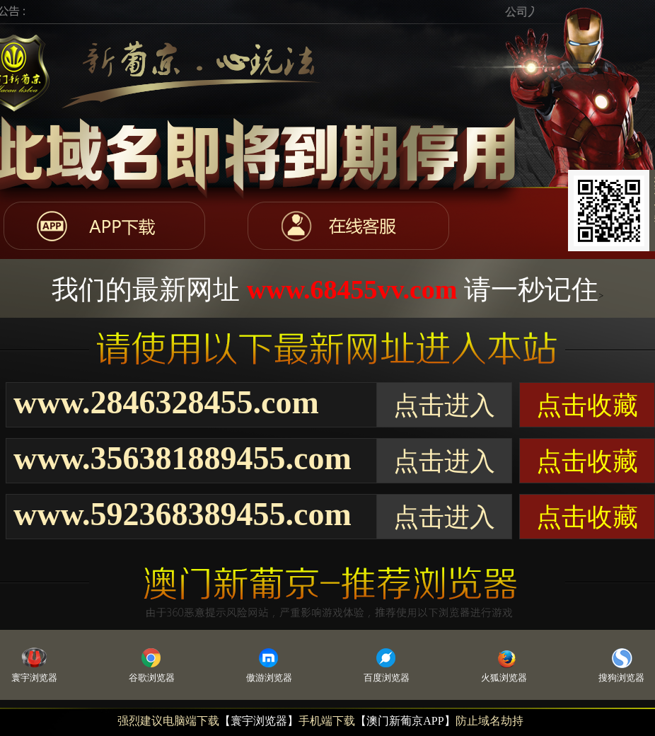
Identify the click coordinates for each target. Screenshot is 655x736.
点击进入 (444, 405)
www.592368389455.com (182, 514)
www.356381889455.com (182, 458)
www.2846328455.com (166, 402)
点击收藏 (587, 405)
